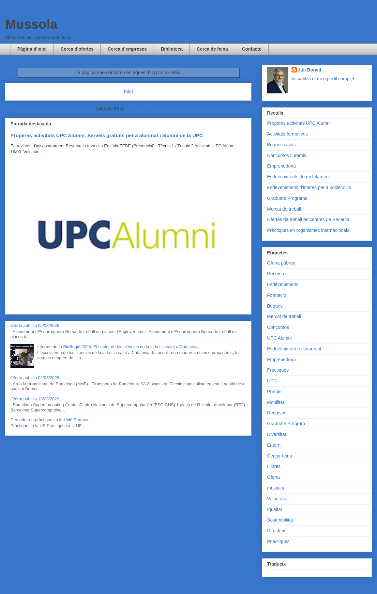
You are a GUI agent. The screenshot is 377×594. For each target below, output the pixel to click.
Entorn (273, 445)
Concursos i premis (286, 155)
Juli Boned (310, 69)
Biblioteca (172, 49)
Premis (274, 391)
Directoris (276, 530)
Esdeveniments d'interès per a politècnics (309, 187)
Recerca (275, 273)
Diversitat (276, 434)
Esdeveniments (282, 284)
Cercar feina (279, 455)
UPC (272, 380)
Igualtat (274, 509)
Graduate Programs (287, 198)
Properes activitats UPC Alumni (299, 123)
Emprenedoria (281, 166)
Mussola (31, 24)
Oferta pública (281, 262)
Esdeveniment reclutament (294, 348)
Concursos (278, 327)
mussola (275, 487)
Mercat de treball (284, 209)
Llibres (273, 466)
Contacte (252, 49)
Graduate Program (286, 423)
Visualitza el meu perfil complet (323, 78)
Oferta (273, 477)
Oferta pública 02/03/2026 (34, 377)
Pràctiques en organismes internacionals (308, 230)
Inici (128, 91)
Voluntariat (278, 498)
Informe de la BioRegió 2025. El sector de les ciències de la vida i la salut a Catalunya (118, 346)
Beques (274, 306)
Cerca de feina (212, 49)
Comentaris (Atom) (143, 108)
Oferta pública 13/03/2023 (34, 398)
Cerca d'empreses (127, 49)
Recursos (276, 412)
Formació (276, 295)
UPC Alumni (279, 338)
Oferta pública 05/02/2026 (34, 325)
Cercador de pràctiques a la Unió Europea (50, 419)
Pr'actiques (278, 541)
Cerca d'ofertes (77, 49)
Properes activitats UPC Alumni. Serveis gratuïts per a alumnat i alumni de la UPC (106, 135)
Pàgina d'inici (32, 49)
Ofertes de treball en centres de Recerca (308, 219)
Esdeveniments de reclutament (298, 176)
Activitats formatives (287, 133)
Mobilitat (275, 402)
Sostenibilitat (280, 519)
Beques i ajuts (281, 144)
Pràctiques (278, 370)
